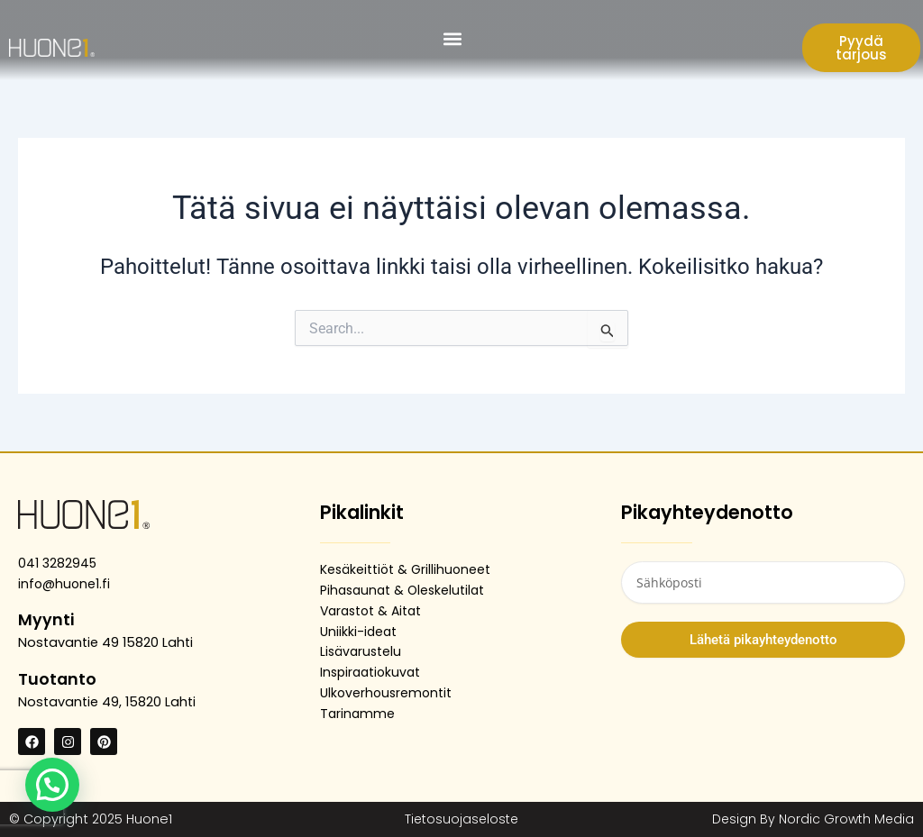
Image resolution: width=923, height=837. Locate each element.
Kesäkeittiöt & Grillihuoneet (407, 569)
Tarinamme (358, 714)
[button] (453, 38)
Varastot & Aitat (373, 611)
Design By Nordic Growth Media (811, 819)
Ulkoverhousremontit (387, 693)
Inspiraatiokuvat (372, 672)
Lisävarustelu (362, 651)
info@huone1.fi (65, 584)
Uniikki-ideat (359, 632)
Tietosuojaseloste (461, 819)
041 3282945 (58, 563)
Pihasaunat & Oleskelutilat (405, 590)
